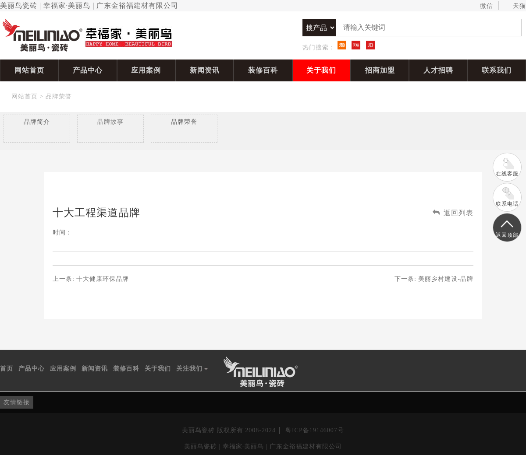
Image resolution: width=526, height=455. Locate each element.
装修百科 (263, 70)
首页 (6, 368)
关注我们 (192, 368)
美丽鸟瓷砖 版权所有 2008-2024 (229, 430)
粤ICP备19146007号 (314, 430)
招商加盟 (380, 70)
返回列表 (453, 213)
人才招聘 (438, 70)
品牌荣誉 (59, 96)
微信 (482, 6)
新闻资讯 (205, 70)
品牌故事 (110, 122)
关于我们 (321, 70)
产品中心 (88, 70)
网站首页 (29, 70)
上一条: (91, 279)
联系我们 (497, 70)
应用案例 (146, 70)
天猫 (515, 6)
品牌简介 (37, 122)
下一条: (433, 279)
